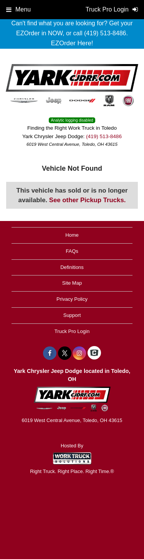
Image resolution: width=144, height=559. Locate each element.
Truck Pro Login (72, 331)
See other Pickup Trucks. (87, 200)
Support (72, 315)
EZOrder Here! (72, 43)
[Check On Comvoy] (94, 353)
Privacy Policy (72, 299)
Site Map (72, 283)
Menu (18, 9)
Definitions (72, 267)
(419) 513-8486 (104, 136)
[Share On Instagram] (79, 353)
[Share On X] (64, 353)
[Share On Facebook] (49, 353)
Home (72, 235)
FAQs (72, 251)
